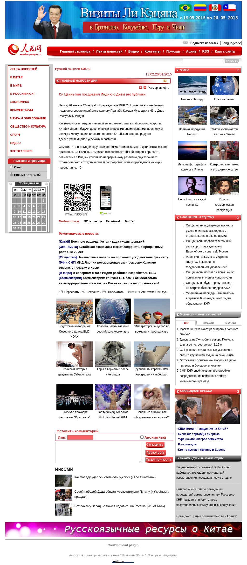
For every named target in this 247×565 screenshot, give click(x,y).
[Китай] (64, 241)
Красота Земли (224, 99)
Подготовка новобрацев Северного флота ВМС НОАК (74, 331)
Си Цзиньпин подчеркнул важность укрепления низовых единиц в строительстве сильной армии (209, 231)
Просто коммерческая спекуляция (224, 204)
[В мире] (65, 273)
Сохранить (90, 292)
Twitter (129, 221)
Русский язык (65, 69)
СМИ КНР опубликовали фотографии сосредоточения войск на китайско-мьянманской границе (205, 376)
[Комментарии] (70, 278)
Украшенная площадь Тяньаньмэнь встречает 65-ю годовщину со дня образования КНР (210, 298)
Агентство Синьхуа (153, 292)
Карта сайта (225, 51)
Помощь (173, 51)
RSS (205, 51)
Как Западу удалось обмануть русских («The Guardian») (115, 477)
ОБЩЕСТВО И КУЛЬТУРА (28, 126)
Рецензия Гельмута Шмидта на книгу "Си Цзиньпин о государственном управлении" (207, 262)
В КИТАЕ (16, 77)
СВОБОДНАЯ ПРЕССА (196, 391)
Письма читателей (27, 175)
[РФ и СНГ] (67, 262)
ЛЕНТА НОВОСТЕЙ (23, 69)
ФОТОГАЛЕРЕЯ (21, 151)
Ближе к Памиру (192, 99)
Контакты (153, 51)
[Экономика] (68, 247)
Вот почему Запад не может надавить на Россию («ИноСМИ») (120, 506)
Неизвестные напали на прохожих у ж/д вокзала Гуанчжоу (123, 257)
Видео (133, 51)
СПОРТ (15, 134)
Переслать (69, 292)
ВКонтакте (92, 221)
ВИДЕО (15, 143)
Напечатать (113, 292)
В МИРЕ (16, 85)
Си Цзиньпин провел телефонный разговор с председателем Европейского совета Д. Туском (209, 246)
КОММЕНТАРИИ (21, 110)
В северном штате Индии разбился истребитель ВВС (114, 273)
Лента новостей (109, 51)
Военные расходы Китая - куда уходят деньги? (107, 241)
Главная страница (75, 51)
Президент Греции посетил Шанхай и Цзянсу (206, 516)
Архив (191, 51)
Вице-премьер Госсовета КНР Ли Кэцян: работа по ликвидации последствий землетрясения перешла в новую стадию (204, 472)
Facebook (113, 221)
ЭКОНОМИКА (19, 102)
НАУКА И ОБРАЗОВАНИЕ (28, 118)
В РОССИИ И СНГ (22, 93)
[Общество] (68, 257)
